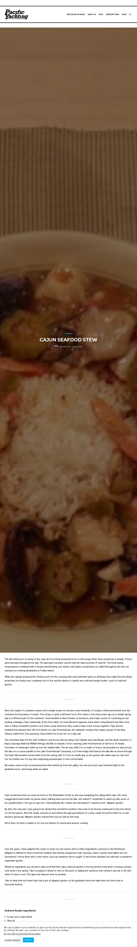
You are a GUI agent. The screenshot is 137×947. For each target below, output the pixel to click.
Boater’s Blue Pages (76, 14)
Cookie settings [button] (13, 940)
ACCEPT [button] (28, 940)
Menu (124, 14)
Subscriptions (112, 14)
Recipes (68, 333)
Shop (101, 14)
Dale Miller (64, 346)
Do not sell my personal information (22, 933)
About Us (92, 14)
